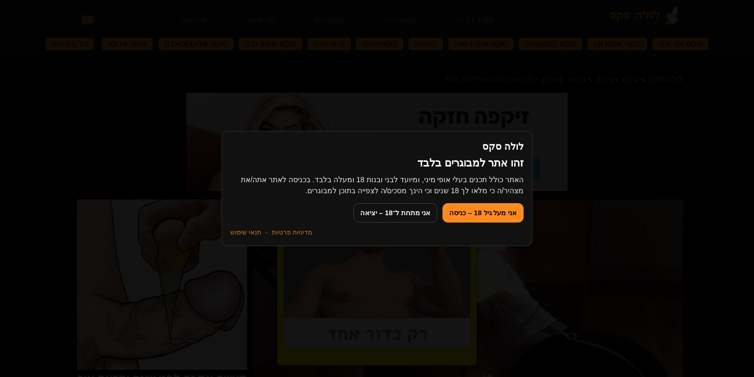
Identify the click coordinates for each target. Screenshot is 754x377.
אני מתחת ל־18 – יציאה (395, 213)
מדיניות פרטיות (292, 232)
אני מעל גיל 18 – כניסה (483, 213)
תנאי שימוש (245, 232)
